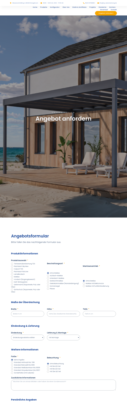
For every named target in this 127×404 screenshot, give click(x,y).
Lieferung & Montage (57, 332)
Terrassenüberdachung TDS (24, 264)
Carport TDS (18, 269)
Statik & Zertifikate (79, 7)
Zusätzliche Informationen (23, 377)
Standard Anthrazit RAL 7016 (24, 362)
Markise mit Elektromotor (95, 283)
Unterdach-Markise (57, 278)
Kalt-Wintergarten (20, 282)
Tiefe (85, 309)
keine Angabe (19, 360)
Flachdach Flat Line (21, 271)
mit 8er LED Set (55, 369)
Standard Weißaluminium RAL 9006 (27, 367)
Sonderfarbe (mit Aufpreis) (24, 373)
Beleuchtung (53, 357)
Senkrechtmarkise (56, 281)
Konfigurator (55, 7)
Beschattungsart (55, 263)
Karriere (112, 7)
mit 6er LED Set (55, 366)
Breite (14, 309)
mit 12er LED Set (55, 371)
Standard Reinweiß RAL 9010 (24, 365)
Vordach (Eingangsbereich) (24, 279)
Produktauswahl (19, 260)
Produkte (43, 7)
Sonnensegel (55, 286)
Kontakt (114, 10)
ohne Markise (55, 273)
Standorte (102, 7)
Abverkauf (104, 10)
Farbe (14, 356)
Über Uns (65, 7)
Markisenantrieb (91, 266)
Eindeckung (16, 332)
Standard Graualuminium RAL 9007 (27, 370)
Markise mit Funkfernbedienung (97, 286)
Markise (17, 277)
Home (35, 7)
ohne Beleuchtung (57, 364)
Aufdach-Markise (56, 275)
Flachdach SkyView (21, 266)
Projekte (92, 7)
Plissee (52, 289)
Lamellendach (19, 274)
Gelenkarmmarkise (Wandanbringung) (64, 283)
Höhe (49, 309)
